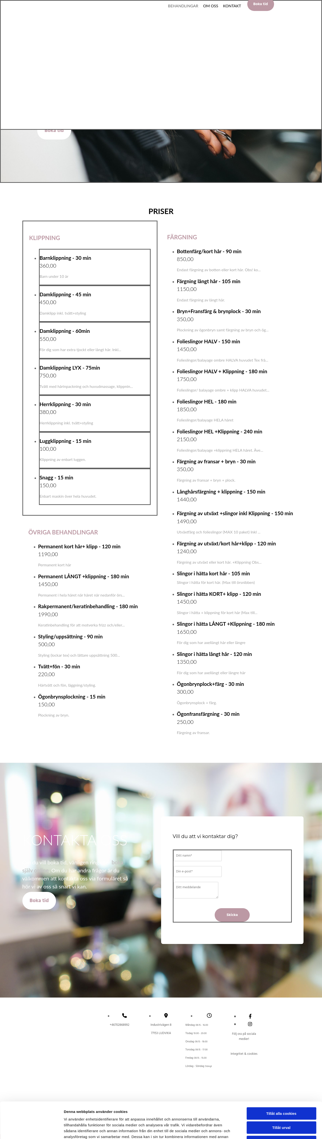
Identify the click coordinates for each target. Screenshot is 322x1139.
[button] (54, 131)
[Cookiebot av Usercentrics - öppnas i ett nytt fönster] (31, 933)
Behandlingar (183, 5)
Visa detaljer (264, 933)
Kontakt (232, 5)
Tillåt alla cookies (281, 883)
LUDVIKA (161, 1033)
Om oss (210, 5)
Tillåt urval (281, 897)
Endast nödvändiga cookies (281, 912)
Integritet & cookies (243, 1053)
